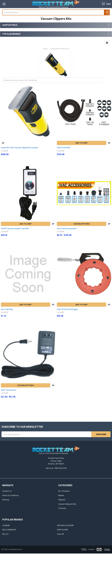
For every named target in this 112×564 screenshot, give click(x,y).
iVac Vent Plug (7, 309)
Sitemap (5, 500)
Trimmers (62, 508)
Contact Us (7, 491)
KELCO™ (5, 534)
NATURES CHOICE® (65, 525)
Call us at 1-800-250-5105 (56, 468)
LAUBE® (6, 525)
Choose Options (81, 224)
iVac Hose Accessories (67, 228)
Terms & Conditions (10, 495)
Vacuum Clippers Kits (67, 504)
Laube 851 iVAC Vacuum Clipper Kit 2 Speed (19, 148)
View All (60, 534)
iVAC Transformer (8, 390)
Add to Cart (81, 143)
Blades (61, 495)
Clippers (61, 500)
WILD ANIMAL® (9, 530)
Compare (3, 143)
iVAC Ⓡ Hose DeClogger (67, 309)
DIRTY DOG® (62, 530)
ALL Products (64, 491)
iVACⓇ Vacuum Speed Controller (15, 228)
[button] (107, 43)
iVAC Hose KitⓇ (63, 148)
